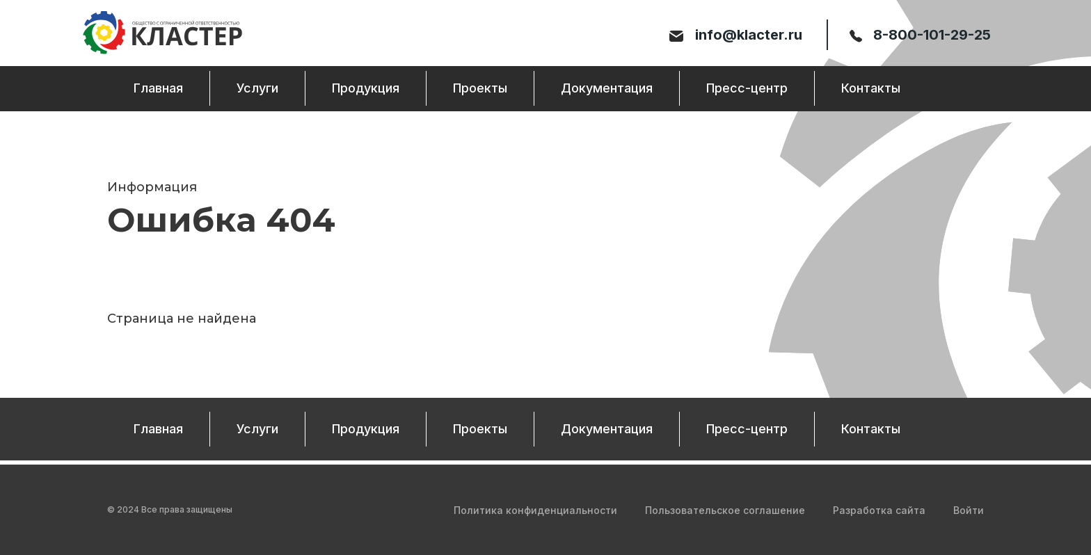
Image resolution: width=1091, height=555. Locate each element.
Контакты (870, 90)
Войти (968, 510)
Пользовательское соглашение (725, 510)
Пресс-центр (747, 90)
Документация (607, 90)
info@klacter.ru (737, 35)
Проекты (480, 90)
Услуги (257, 90)
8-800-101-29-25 (920, 34)
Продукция (365, 90)
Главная (158, 90)
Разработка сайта (879, 510)
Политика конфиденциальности (535, 510)
